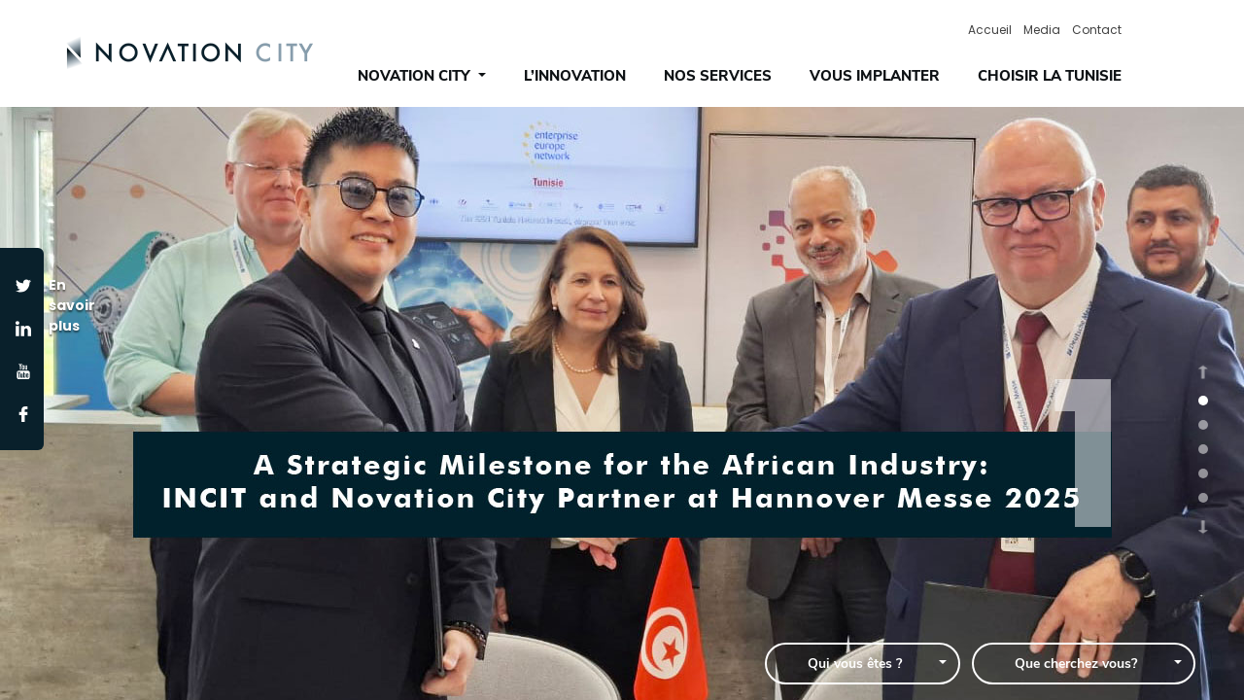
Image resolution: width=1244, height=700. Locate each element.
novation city (416, 76)
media (1041, 29)
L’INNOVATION (575, 76)
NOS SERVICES (718, 76)
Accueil (990, 29)
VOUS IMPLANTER (875, 76)
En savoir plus (67, 305)
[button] (1202, 371)
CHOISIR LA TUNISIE (1050, 76)
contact (1097, 29)
